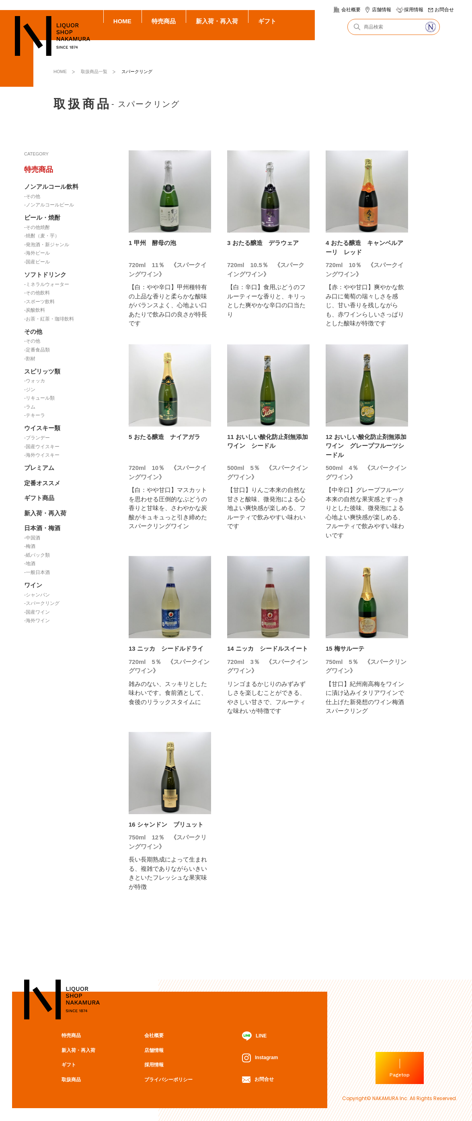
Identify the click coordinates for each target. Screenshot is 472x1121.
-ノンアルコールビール (49, 204)
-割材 (29, 358)
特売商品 (164, 21)
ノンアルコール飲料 (51, 186)
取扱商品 (71, 1079)
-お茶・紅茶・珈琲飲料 (49, 318)
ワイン (33, 585)
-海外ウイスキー (42, 455)
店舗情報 (381, 9)
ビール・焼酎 (42, 217)
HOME (122, 21)
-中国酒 (32, 537)
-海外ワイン (37, 620)
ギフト (267, 21)
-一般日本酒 (37, 572)
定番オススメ (42, 483)
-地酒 (29, 563)
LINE (254, 1036)
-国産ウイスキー (42, 446)
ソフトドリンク (45, 274)
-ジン (29, 389)
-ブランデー (37, 437)
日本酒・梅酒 (42, 528)
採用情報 (413, 9)
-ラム (29, 406)
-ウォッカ (34, 380)
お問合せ (444, 9)
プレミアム (39, 467)
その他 (33, 331)
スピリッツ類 (42, 371)
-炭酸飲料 (34, 310)
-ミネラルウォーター (46, 284)
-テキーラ (34, 415)
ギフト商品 (39, 497)
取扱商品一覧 (94, 71)
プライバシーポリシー (168, 1079)
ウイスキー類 (42, 428)
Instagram (260, 1058)
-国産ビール (37, 261)
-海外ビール (37, 253)
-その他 (32, 196)
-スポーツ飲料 (39, 301)
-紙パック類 (37, 555)
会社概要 (351, 9)
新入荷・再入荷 (217, 21)
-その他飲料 (37, 292)
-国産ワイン (37, 612)
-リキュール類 (39, 398)
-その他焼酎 (37, 227)
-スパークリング (42, 603)
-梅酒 (29, 546)
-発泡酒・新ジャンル (46, 244)
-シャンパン (37, 594)
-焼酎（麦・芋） (42, 235)
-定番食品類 (37, 349)
